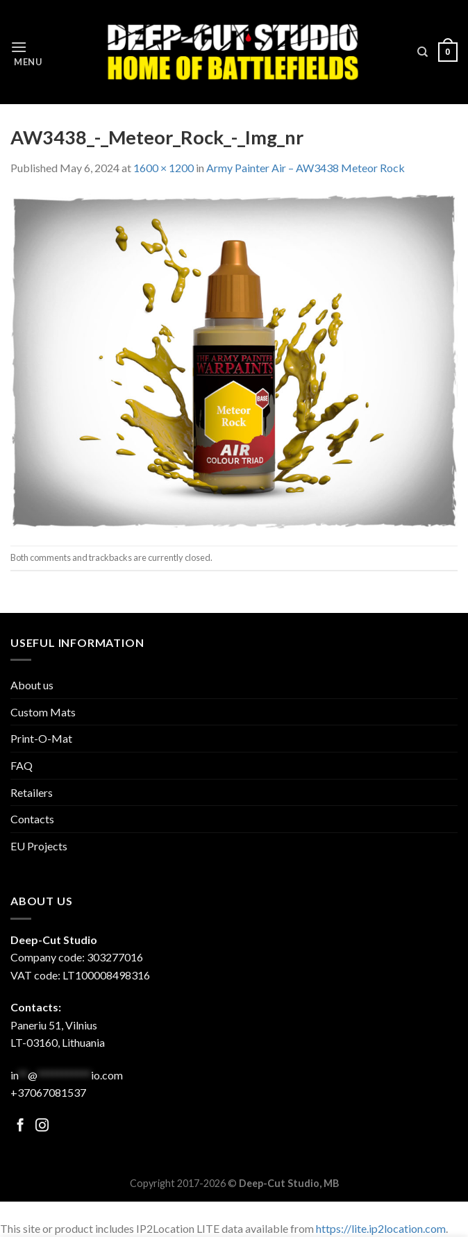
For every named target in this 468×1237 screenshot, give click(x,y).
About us (31, 684)
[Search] (422, 52)
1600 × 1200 (163, 167)
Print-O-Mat (41, 738)
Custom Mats (43, 711)
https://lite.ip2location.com (381, 1228)
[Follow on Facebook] (20, 1126)
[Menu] (29, 52)
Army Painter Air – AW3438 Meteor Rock (305, 167)
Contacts (32, 818)
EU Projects (38, 845)
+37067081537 (48, 1092)
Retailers (31, 792)
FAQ (21, 765)
